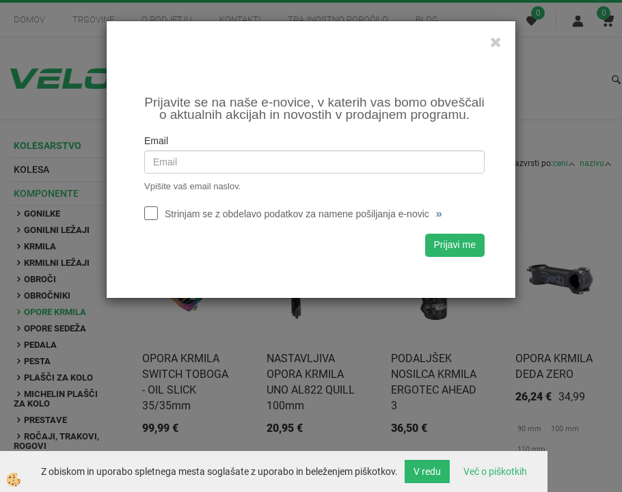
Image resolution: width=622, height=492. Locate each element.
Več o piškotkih (495, 471)
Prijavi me (455, 244)
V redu (427, 471)
